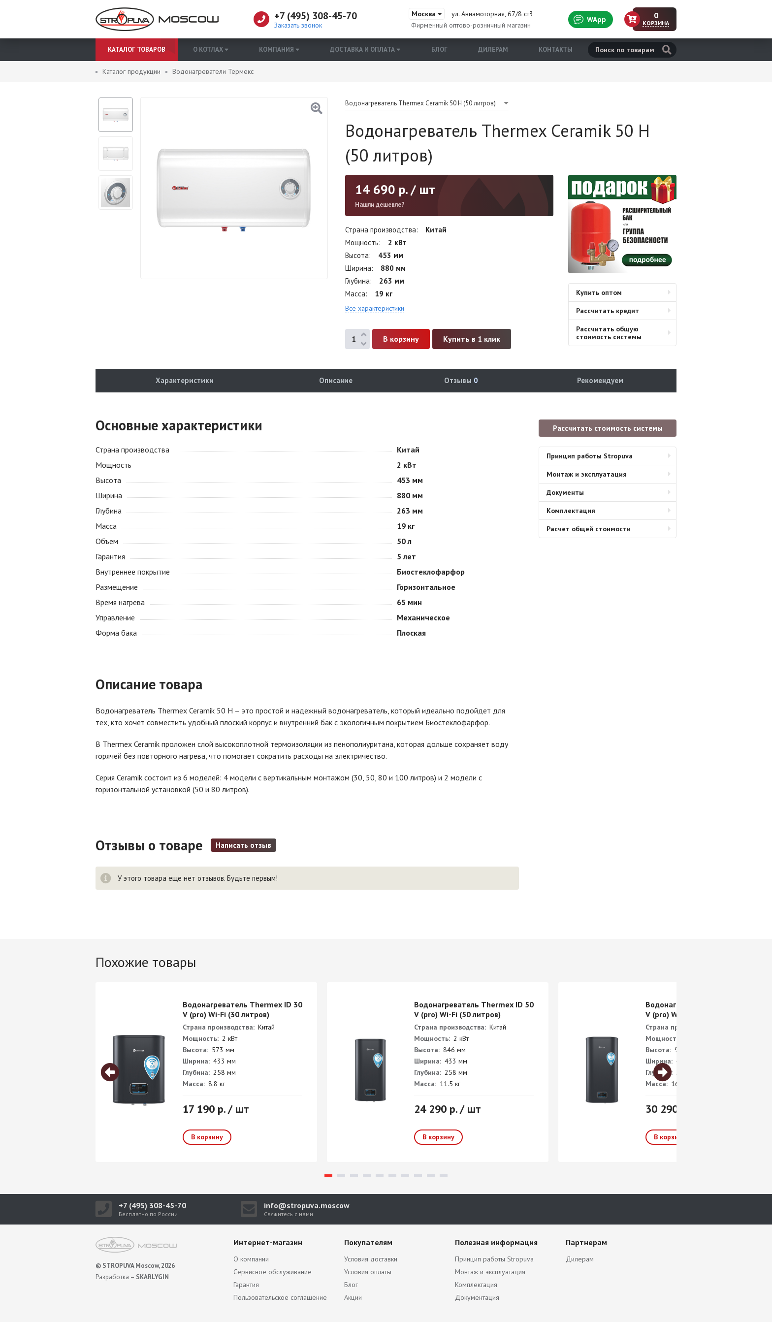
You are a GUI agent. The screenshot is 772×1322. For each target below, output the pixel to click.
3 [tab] (354, 1175)
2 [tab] (341, 1175)
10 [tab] (444, 1175)
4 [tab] (367, 1175)
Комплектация (571, 510)
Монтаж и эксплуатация (587, 474)
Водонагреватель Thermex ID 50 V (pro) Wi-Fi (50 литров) (474, 1009)
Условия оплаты (367, 1272)
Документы (565, 492)
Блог (439, 49)
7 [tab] (405, 1175)
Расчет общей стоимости (589, 528)
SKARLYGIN (152, 1277)
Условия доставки (370, 1259)
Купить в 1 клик (471, 339)
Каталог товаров (136, 49)
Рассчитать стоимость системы (608, 428)
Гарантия (246, 1285)
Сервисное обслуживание (272, 1272)
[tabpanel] (206, 1072)
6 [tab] (392, 1175)
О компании (251, 1259)
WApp (590, 19)
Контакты (556, 49)
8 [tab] (418, 1175)
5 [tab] (380, 1175)
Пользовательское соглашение (280, 1297)
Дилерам (493, 49)
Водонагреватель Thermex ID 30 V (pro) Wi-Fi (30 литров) (242, 1009)
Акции (353, 1297)
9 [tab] (431, 1175)
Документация (477, 1297)
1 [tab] (328, 1175)
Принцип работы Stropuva (590, 455)
